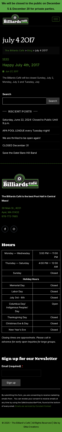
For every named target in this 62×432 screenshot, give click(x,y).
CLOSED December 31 (15, 145)
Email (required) (12, 366)
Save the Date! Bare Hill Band (19, 152)
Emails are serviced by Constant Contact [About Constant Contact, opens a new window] (33, 406)
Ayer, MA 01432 (10, 212)
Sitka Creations (31, 426)
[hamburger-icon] (56, 19)
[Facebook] (5, 229)
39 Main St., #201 (11, 208)
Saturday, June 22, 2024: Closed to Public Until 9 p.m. (30, 121)
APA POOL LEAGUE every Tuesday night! (26, 130)
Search (6, 94)
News (5, 59)
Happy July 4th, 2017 (21, 65)
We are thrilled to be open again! (21, 138)
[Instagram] (14, 229)
